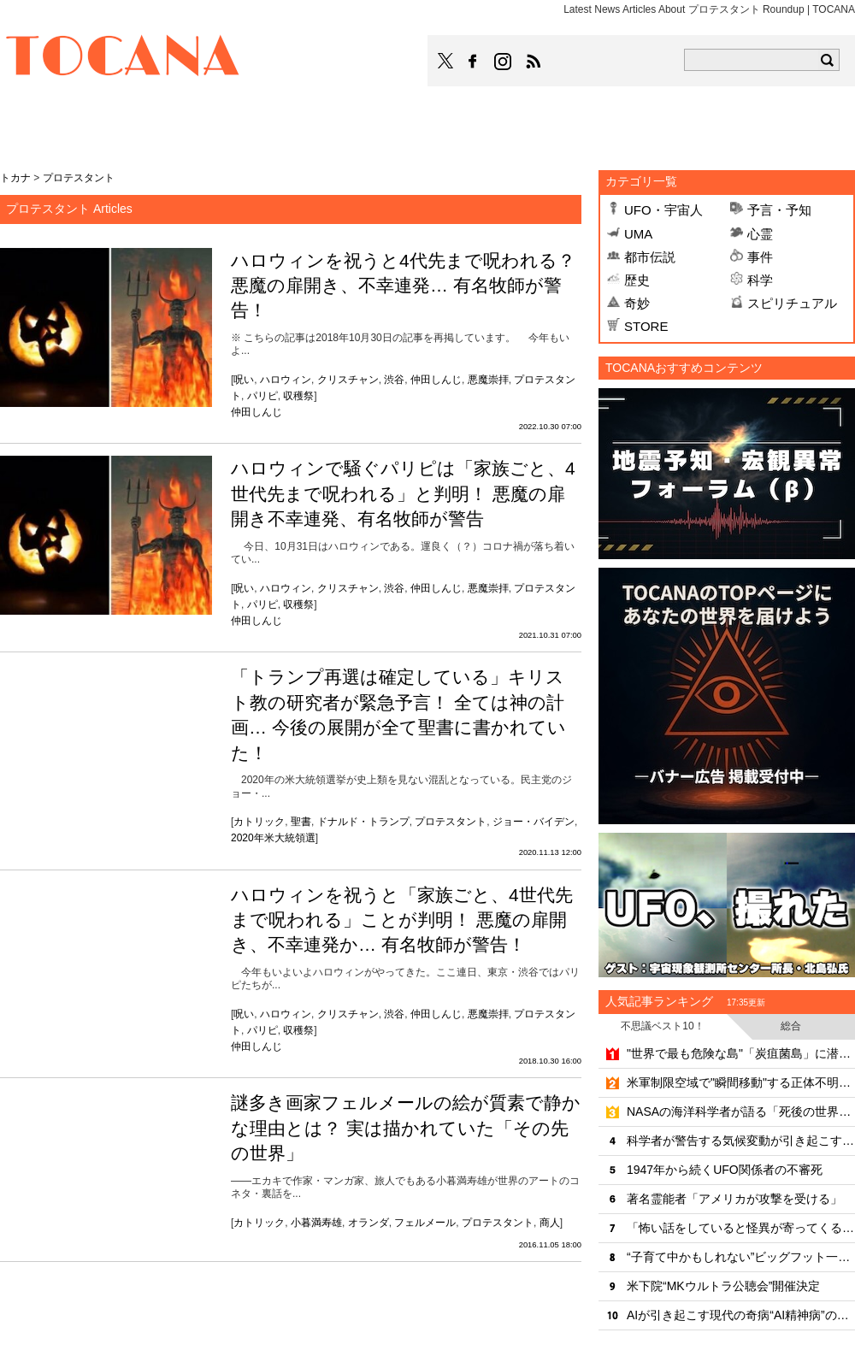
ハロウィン (285, 380)
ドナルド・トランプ (363, 822)
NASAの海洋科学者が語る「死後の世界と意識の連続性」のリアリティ (741, 1111)
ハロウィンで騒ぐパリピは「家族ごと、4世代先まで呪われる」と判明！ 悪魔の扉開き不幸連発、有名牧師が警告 (403, 493)
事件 (760, 257)
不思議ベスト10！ (662, 1026)
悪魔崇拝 (488, 380)
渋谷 (394, 380)
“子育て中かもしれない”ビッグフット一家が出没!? (741, 1257)
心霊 (760, 234)
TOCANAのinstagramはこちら (503, 61)
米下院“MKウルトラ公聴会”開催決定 (723, 1286)
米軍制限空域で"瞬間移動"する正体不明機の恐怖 (741, 1082)
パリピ (262, 396)
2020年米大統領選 (273, 838)
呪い (243, 380)
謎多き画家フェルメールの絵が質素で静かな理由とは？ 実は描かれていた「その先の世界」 (406, 1128)
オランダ (368, 1223)
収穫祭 (298, 396)
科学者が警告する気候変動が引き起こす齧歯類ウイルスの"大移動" (741, 1140)
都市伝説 (649, 257)
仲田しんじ (436, 380)
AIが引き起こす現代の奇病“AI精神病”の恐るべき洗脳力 (741, 1315)
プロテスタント (450, 822)
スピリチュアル (792, 303)
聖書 (301, 822)
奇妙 (637, 303)
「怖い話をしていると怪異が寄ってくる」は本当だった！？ (741, 1228)
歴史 (637, 280)
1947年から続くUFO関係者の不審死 (725, 1169)
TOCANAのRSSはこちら (533, 61)
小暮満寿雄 (316, 1223)
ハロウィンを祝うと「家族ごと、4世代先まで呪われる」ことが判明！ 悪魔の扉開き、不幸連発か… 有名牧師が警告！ (402, 920)
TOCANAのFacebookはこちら (472, 61)
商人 (550, 1223)
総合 (791, 1026)
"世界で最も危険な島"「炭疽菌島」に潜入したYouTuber (741, 1053)
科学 (760, 280)
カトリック (259, 822)
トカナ (15, 178)
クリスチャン (348, 380)
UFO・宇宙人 (663, 210)
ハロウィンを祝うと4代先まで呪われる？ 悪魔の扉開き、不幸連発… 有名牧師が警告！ (403, 286)
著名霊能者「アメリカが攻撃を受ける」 (734, 1199)
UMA (638, 234)
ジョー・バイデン (533, 822)
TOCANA (123, 58)
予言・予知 (779, 210)
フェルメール (425, 1223)
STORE (646, 326)
